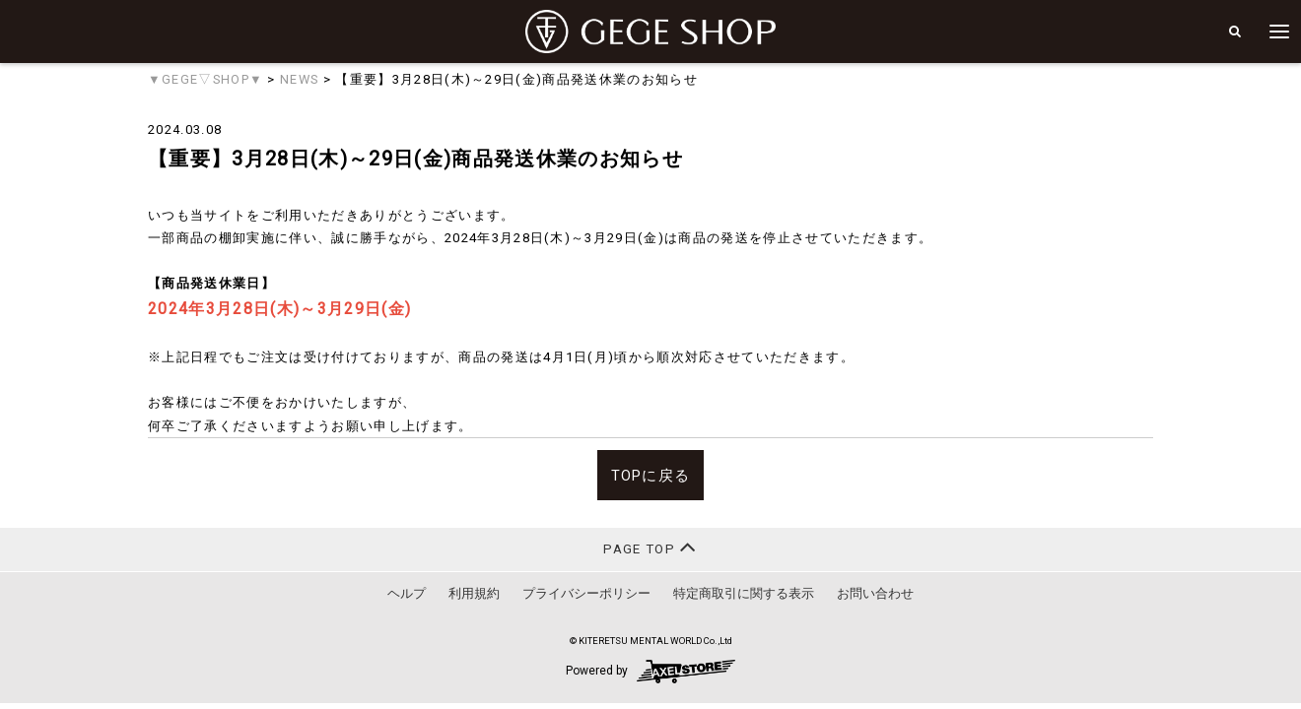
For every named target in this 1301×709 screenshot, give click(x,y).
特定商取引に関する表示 (743, 593)
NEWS (299, 79)
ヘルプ (406, 593)
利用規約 (474, 593)
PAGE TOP (650, 547)
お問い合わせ (875, 593)
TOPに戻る (651, 475)
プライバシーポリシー (586, 593)
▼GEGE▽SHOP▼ (205, 79)
